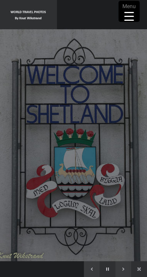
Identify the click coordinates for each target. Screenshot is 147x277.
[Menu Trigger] (129, 11)
